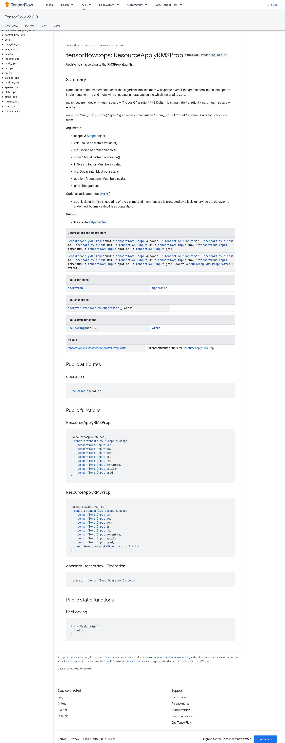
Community (135, 5)
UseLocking (76, 328)
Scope (91, 136)
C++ (121, 45)
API (86, 45)
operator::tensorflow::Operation (93, 308)
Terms (62, 739)
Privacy (74, 739)
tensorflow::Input (179, 241)
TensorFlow (72, 45)
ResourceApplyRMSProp (84, 241)
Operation (99, 222)
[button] (26, 30)
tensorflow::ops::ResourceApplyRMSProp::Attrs (97, 348)
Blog (61, 697)
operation (75, 288)
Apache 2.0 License (69, 661)
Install (50, 5)
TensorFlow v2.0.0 (21, 17)
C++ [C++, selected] (44, 25)
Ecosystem (106, 5)
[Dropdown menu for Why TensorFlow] (182, 5)
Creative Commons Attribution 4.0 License (165, 657)
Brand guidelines (182, 716)
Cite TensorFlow (182, 722)
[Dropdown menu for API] (91, 5)
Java (57, 25)
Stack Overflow (181, 709)
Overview (11, 25)
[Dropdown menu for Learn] (73, 5)
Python (29, 25)
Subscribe (265, 739)
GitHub (272, 5)
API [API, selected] (84, 5)
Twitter (62, 709)
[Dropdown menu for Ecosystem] (119, 5)
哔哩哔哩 (63, 716)
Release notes (180, 703)
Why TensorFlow (166, 5)
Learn (65, 5)
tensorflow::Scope (130, 241)
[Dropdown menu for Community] (147, 5)
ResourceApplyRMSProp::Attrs (207, 264)
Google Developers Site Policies (122, 661)
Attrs (104, 194)
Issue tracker (180, 697)
